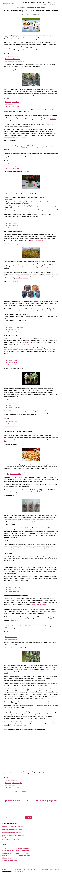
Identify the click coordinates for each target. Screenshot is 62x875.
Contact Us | (30, 870)
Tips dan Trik (46, 4)
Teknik (53, 2)
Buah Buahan (33, 2)
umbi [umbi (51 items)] (11, 861)
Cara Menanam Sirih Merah (12, 226)
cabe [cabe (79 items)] (8, 850)
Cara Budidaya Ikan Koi (11, 403)
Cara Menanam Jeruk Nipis (38, 604)
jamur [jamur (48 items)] (17, 854)
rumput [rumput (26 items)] (14, 857)
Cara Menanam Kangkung (11, 405)
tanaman (22, 791)
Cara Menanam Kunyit (22, 137)
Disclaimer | (24, 870)
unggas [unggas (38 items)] (15, 860)
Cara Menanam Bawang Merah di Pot (14, 61)
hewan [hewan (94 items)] (26, 852)
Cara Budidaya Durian (22, 278)
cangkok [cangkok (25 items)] (12, 850)
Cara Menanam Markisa (11, 637)
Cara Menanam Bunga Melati (12, 587)
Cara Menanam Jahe (15, 474)
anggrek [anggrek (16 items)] (3, 849)
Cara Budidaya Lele (10, 785)
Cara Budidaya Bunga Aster (37, 240)
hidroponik (17, 791)
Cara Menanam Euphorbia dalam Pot (11, 832)
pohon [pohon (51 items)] (15, 855)
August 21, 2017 (36, 14)
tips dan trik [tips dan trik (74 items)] (5, 861)
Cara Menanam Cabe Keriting (12, 59)
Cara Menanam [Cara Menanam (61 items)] (25, 850)
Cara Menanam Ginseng (11, 363)
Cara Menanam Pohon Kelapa (12, 424)
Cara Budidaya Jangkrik (11, 635)
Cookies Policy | (44, 870)
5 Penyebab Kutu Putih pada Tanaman (12, 830)
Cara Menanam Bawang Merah (13, 408)
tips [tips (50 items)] (23, 859)
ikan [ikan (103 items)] (11, 854)
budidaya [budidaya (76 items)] (23, 849)
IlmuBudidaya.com (7, 871)
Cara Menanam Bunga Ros (12, 330)
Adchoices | (18, 870)
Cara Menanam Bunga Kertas (12, 590)
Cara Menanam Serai (10, 365)
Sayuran (43, 2)
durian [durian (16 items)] (11, 852)
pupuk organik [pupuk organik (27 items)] (27, 855)
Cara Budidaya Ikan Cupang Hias (13, 783)
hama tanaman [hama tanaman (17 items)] (19, 852)
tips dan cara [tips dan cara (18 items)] (27, 859)
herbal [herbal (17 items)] (23, 852)
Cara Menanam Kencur (25, 344)
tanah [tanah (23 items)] (25, 857)
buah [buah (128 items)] (18, 849)
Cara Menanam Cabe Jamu (12, 787)
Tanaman (27, 2)
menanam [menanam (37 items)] (4, 855)
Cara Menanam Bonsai (11, 422)
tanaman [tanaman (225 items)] (5, 859)
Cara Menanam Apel (10, 104)
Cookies (21, 871)
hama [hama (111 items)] (14, 852)
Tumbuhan (52, 4)
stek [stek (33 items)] (23, 857)
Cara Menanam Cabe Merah (12, 164)
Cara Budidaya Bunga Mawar (12, 166)
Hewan (39, 2)
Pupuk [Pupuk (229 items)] (20, 856)
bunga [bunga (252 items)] (29, 849)
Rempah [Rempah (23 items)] (11, 857)
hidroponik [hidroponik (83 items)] (5, 854)
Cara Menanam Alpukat (11, 223)
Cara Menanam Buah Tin (11, 332)
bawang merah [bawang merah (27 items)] (13, 849)
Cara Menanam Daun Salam (12, 228)
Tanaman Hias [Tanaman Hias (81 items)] (14, 859)
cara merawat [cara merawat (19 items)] (4, 852)
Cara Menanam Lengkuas (11, 360)
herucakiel (27, 14)
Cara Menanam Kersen (11, 426)
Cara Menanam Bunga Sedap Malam (14, 327)
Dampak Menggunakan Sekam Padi (11, 840)
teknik (25, 791)
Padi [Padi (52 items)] (9, 855)
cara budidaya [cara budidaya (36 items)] (17, 850)
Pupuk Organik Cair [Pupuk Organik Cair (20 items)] (5, 857)
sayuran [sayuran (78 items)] (19, 857)
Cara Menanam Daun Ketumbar (28, 50)
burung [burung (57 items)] (4, 850)
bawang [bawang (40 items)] (7, 849)
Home (22, 2)
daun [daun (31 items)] (8, 852)
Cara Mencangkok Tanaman (12, 57)
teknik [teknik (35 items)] (20, 859)
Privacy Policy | (36, 870)
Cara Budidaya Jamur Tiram (12, 102)
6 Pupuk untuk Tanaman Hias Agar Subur (12, 827)
